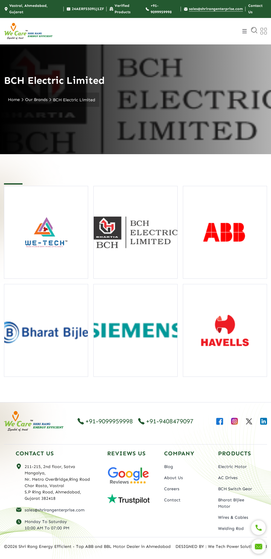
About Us (173, 477)
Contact (172, 499)
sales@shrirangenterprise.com (54, 509)
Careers (171, 488)
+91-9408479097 (165, 421)
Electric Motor (232, 466)
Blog (168, 466)
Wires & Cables (233, 517)
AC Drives (228, 477)
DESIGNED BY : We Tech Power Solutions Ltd (221, 546)
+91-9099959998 (105, 421)
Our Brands (36, 99)
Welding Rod (231, 528)
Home (14, 99)
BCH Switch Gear (235, 488)
